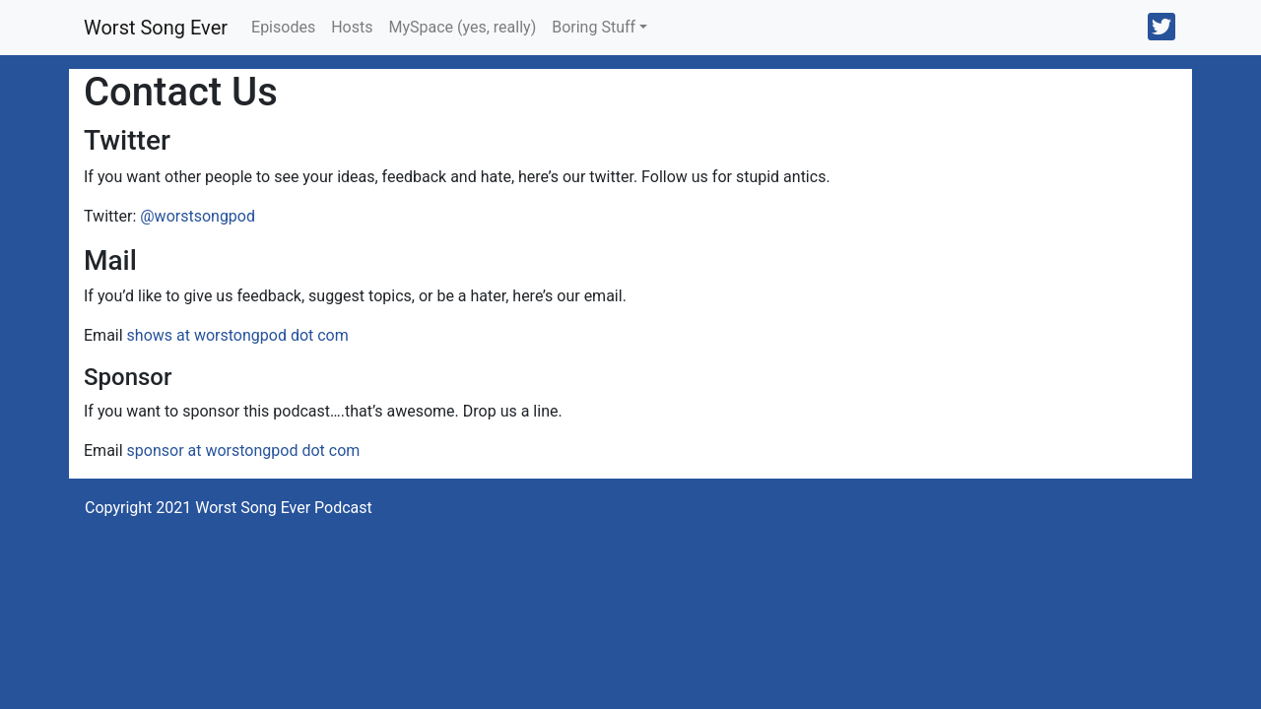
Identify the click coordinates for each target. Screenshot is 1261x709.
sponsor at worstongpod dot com (244, 450)
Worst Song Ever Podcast (283, 507)
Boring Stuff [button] (593, 27)
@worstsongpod (197, 216)
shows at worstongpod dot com (238, 335)
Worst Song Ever (156, 27)
